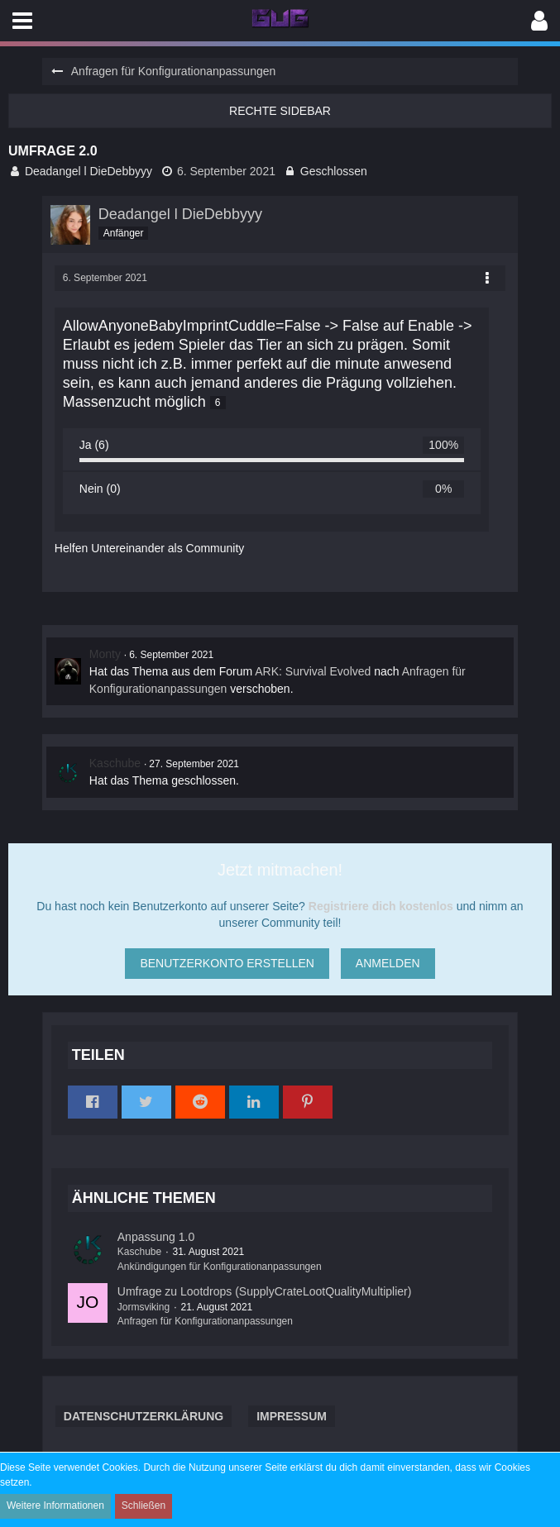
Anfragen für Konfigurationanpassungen (205, 1321)
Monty (105, 654)
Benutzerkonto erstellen (227, 963)
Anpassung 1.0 (155, 1236)
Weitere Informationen (55, 1505)
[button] (22, 20)
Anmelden (388, 963)
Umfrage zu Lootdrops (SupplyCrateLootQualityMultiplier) (264, 1291)
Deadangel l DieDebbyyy (88, 171)
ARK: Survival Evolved (313, 671)
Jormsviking (143, 1307)
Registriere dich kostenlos (381, 906)
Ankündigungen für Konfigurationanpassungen (219, 1266)
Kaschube (115, 763)
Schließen (143, 1505)
